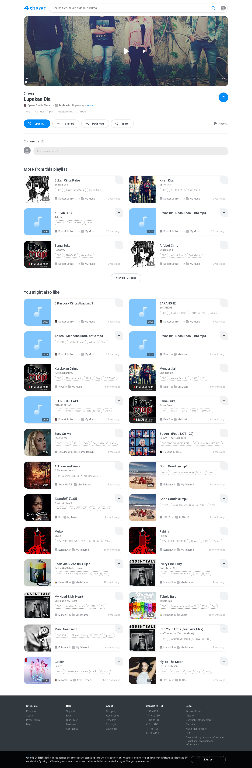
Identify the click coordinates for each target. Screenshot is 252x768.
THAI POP (61, 508)
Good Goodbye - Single (183, 472)
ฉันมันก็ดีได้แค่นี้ (78, 508)
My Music (62, 105)
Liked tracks (82, 484)
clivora (82, 112)
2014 (189, 671)
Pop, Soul (62, 635)
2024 (107, 541)
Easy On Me (98, 443)
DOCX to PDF (153, 720)
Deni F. (165, 354)
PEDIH (174, 411)
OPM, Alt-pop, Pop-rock (174, 541)
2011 (193, 313)
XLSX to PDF (153, 733)
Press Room (33, 720)
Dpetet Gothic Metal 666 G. (66, 321)
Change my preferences (137, 761)
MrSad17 (106, 508)
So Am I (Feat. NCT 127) (209, 443)
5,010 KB (39, 112)
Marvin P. (166, 582)
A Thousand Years (90, 476)
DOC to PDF (152, 711)
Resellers (111, 720)
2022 (197, 573)
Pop (59, 190)
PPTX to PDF (153, 715)
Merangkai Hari (73, 378)
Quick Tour (72, 720)
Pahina (217, 541)
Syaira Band (95, 190)
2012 (88, 411)
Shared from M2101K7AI (85, 452)
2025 (202, 472)
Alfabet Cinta (177, 255)
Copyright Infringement (199, 720)
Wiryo (60, 386)
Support (70, 711)
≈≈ (179, 452)
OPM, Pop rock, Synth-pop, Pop (73, 541)
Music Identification (196, 728)
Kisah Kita (192, 190)
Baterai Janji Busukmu (77, 573)
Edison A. (167, 484)
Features (71, 724)
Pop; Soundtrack (66, 476)
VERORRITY (177, 190)
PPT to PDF (152, 728)
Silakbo (96, 541)
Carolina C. (62, 452)
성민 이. (166, 517)
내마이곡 (182, 517)
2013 (88, 378)
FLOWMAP (71, 255)
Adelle (113, 443)
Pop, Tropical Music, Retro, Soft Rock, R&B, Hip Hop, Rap (178, 443)
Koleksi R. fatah (178, 313)
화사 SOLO (176, 671)
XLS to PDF (152, 724)
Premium (31, 711)
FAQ (68, 715)
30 (67, 443)
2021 (76, 443)
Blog (28, 724)
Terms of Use (193, 711)
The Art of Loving (80, 635)
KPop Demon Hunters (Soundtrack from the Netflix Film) (84, 671)
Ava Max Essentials (180, 573)
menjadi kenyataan (67, 112)
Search (30, 715)
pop (50, 112)
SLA (188, 733)
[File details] (37, 189)
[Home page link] (35, 8)
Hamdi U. (61, 582)
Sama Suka (86, 255)
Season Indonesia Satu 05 (184, 606)
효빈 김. (166, 680)
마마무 (181, 680)
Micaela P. (62, 680)
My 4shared (185, 484)
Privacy (190, 715)
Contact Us (72, 728)
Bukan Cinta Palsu (75, 190)
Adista (60, 222)
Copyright (111, 724)
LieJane (166, 452)
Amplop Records (179, 378)
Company (111, 711)
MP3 (28, 112)
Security (190, 724)
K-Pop (165, 472)
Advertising (112, 715)
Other (89, 222)
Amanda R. (63, 484)
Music (182, 614)
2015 (194, 378)
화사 (207, 671)
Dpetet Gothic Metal (37, 105)
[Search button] (213, 8)
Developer (111, 728)
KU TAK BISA (75, 222)
